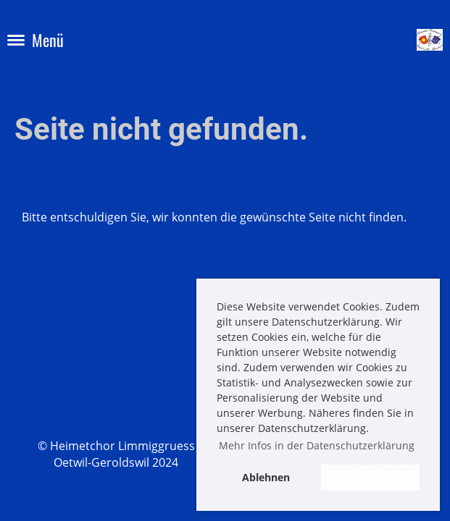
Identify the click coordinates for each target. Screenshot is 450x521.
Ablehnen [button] (266, 477)
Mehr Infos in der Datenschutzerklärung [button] (316, 445)
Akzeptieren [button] (370, 477)
